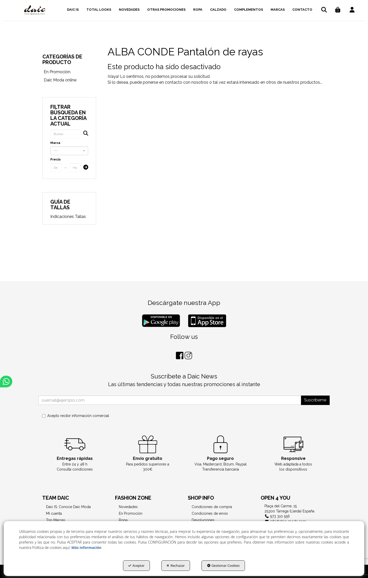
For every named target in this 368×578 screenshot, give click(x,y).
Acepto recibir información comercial (75, 416)
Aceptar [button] (136, 565)
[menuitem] (73, 9)
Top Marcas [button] (55, 520)
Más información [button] (86, 547)
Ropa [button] (123, 520)
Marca (55, 143)
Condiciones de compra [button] (212, 507)
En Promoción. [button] (57, 71)
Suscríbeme (315, 400)
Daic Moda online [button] (60, 80)
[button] (34, 10)
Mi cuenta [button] (54, 513)
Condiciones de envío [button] (210, 513)
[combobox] (69, 150)
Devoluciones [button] (203, 520)
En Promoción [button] (130, 513)
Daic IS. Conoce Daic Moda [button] (68, 507)
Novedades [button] (128, 507)
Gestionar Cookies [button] (223, 565)
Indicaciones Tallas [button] (68, 216)
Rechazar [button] (176, 565)
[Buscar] (84, 133)
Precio (55, 159)
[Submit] (84, 167)
